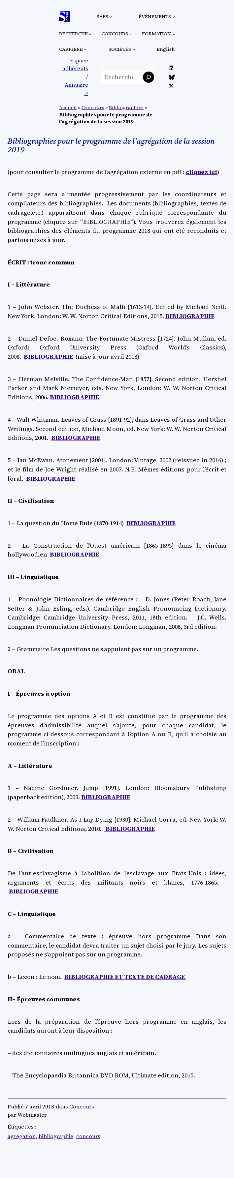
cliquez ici (201, 172)
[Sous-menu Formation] (173, 34)
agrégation (22, 1136)
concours (88, 1136)
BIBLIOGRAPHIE (190, 316)
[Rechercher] (148, 77)
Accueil (68, 107)
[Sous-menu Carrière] (85, 49)
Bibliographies (126, 107)
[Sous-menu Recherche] (90, 34)
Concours (93, 107)
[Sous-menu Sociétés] (133, 49)
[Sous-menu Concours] (130, 34)
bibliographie (56, 1136)
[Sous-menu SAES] (110, 16)
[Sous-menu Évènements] (173, 16)
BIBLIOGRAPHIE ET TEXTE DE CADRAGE (124, 977)
